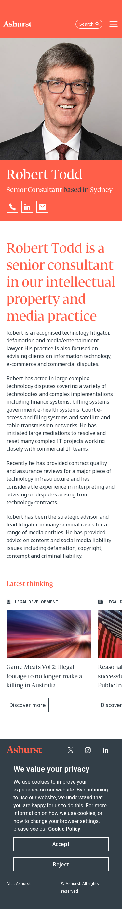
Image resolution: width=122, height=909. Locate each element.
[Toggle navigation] (113, 24)
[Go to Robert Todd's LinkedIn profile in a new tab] (27, 207)
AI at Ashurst (19, 883)
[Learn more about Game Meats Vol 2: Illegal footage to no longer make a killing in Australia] (49, 655)
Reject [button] (61, 864)
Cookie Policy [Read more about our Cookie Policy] (64, 829)
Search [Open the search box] (89, 24)
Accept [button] (61, 844)
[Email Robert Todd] (42, 207)
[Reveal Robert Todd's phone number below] (12, 207)
